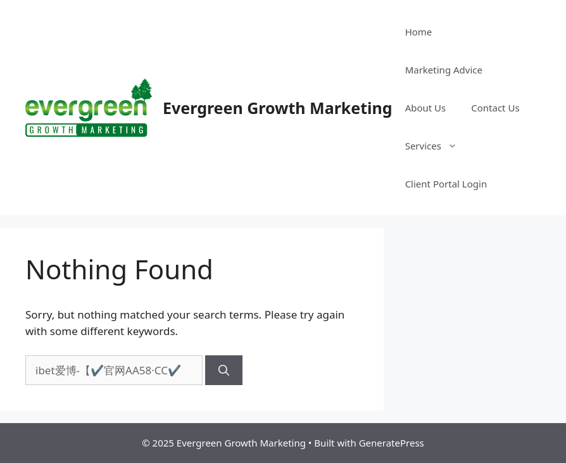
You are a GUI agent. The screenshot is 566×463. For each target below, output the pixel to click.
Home (418, 31)
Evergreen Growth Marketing (278, 107)
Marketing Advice (443, 69)
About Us (425, 107)
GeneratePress (391, 442)
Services (437, 146)
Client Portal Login (446, 183)
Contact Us (495, 107)
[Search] (223, 370)
